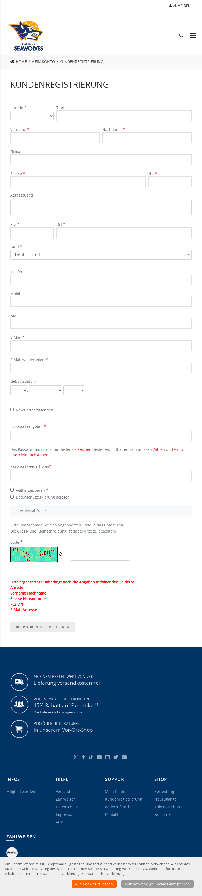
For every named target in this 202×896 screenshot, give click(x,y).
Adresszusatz (22, 195)
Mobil (15, 293)
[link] (20, 62)
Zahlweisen (66, 799)
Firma (15, 151)
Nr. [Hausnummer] (151, 173)
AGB (59, 822)
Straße (16, 173)
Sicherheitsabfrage (29, 510)
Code (15, 542)
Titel (60, 107)
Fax (13, 315)
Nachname (112, 129)
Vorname (18, 129)
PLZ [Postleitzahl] (13, 224)
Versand (63, 791)
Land (15, 246)
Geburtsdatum (23, 381)
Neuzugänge (165, 799)
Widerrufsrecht (118, 806)
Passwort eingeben (27, 426)
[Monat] (45, 390)
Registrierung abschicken (43, 626)
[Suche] (182, 36)
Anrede (17, 107)
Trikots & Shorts (168, 806)
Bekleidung (164, 791)
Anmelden (179, 5)
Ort (59, 224)
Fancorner (163, 814)
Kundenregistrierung (123, 799)
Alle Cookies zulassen (94, 884)
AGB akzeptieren (30, 490)
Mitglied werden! (21, 791)
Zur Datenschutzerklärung (102, 873)
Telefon (16, 271)
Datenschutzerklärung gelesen (43, 497)
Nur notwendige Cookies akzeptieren (157, 884)
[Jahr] (74, 390)
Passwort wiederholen (29, 466)
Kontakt (111, 814)
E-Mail (16, 337)
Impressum (66, 814)
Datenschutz (67, 806)
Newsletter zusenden (34, 409)
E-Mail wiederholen (28, 359)
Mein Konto (115, 791)
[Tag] (18, 390)
